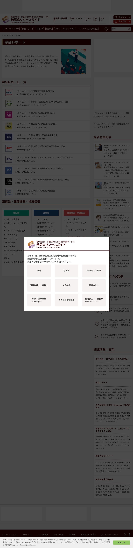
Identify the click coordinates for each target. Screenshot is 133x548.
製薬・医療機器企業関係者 (39, 300)
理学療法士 (94, 285)
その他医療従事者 (66, 300)
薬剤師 (66, 270)
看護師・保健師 (94, 270)
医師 (39, 270)
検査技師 (66, 285)
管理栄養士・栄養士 (39, 285)
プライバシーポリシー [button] (28, 545)
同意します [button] (121, 542)
